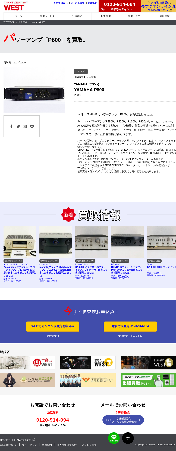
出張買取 (77, 16)
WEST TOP (9, 22)
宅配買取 (106, 16)
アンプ (80, 71)
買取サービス (47, 16)
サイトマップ (29, 444)
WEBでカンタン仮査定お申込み (52, 326)
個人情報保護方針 (67, 444)
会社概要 (92, 3)
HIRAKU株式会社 (22, 439)
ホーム (18, 16)
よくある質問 (77, 3)
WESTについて (8, 444)
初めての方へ (60, 3)
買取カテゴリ (135, 16)
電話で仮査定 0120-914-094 (130, 326)
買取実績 (22, 22)
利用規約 (47, 444)
